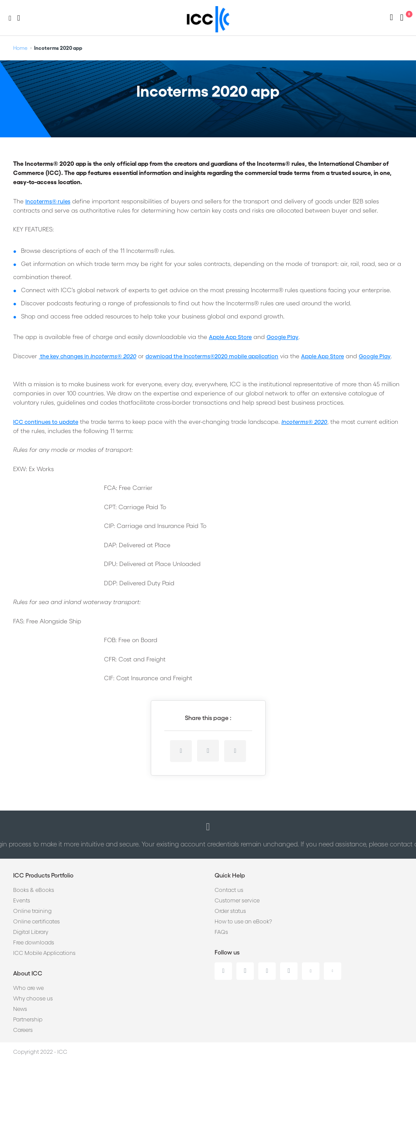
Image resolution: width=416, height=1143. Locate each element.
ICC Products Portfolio (43, 875)
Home (20, 48)
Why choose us (33, 998)
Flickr (332, 971)
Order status (230, 911)
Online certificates (36, 921)
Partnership (27, 1019)
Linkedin (223, 971)
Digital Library (30, 932)
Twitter (245, 971)
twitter (208, 751)
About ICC (27, 973)
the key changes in (87, 356)
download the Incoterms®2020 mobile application (212, 356)
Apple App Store (230, 337)
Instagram (289, 971)
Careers (23, 1030)
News (20, 1009)
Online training (32, 911)
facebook (235, 751)
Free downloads (33, 942)
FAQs (221, 932)
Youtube (310, 971)
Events (21, 900)
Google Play (282, 337)
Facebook (267, 971)
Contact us (229, 890)
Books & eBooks (33, 890)
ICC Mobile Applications (44, 953)
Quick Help (230, 875)
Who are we (28, 988)
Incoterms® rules (47, 201)
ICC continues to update (45, 422)
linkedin (181, 751)
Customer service (237, 900)
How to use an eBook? (243, 921)
